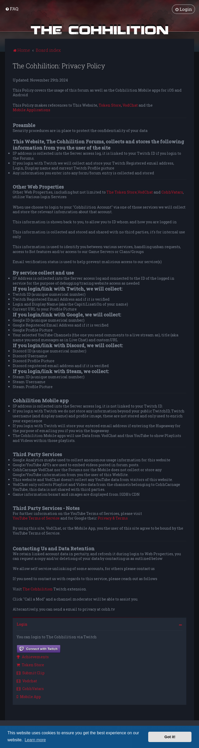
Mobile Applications (31, 109)
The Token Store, (122, 192)
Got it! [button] (170, 737)
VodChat (130, 105)
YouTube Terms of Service (36, 518)
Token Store (110, 105)
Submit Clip (31, 672)
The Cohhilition (38, 589)
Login (22, 623)
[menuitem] (12, 8)
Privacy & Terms (113, 518)
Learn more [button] (35, 740)
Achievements (33, 656)
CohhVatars (172, 192)
